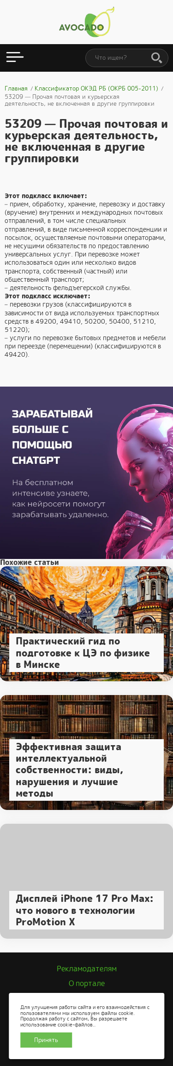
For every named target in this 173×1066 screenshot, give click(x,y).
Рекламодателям (87, 968)
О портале (87, 983)
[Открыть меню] (15, 58)
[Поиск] (156, 58)
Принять (46, 1040)
